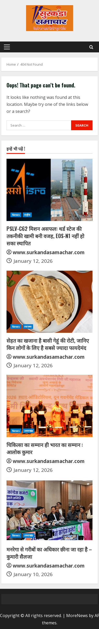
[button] (7, 47)
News (16, 215)
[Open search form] (91, 47)
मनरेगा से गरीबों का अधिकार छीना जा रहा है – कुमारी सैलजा (49, 552)
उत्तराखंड (28, 431)
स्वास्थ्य (28, 326)
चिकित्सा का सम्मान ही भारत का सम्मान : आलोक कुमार (45, 448)
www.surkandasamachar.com (49, 252)
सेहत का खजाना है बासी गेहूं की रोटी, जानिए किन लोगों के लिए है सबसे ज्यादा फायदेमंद (48, 343)
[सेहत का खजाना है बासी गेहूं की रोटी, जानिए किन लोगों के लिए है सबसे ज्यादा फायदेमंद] (49, 302)
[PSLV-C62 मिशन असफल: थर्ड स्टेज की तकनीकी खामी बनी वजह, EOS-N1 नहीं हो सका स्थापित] (49, 190)
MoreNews (77, 615)
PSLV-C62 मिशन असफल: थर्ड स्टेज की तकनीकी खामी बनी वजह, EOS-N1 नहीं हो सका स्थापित (45, 236)
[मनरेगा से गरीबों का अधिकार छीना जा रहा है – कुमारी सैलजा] (49, 510)
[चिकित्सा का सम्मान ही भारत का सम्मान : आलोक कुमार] (49, 406)
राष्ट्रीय (27, 215)
